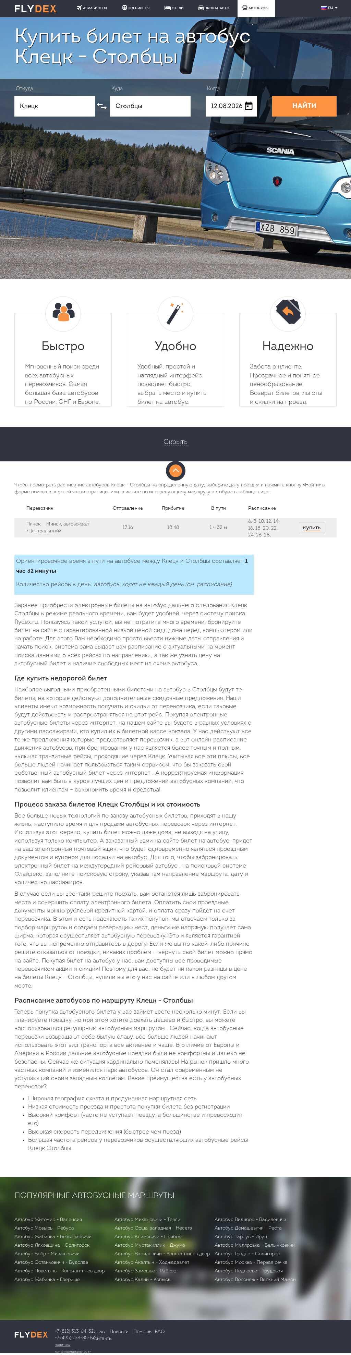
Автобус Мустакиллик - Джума (149, 1245)
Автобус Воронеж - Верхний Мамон (255, 1279)
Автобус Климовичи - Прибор (147, 1236)
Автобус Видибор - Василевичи (250, 1219)
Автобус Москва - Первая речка (251, 1262)
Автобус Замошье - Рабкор (145, 1271)
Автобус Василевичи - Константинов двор (162, 1254)
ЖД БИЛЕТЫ (135, 7)
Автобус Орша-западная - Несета (153, 1228)
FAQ (160, 1331)
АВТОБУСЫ (255, 7)
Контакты (102, 1338)
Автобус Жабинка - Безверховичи (53, 1236)
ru (330, 7)
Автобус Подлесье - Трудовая (249, 1271)
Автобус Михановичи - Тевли (147, 1219)
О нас (98, 1331)
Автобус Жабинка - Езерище (47, 1279)
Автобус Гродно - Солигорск (247, 1254)
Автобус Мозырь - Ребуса (44, 1228)
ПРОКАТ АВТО (213, 7)
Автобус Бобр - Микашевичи (47, 1254)
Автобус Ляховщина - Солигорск (51, 1245)
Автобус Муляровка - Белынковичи (255, 1245)
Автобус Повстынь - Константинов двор (59, 1271)
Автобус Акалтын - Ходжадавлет (151, 1262)
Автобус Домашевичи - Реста (248, 1228)
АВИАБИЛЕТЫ (92, 7)
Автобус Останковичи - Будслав (51, 1262)
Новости (119, 1331)
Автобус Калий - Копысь (142, 1279)
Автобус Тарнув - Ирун (241, 1236)
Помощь (142, 1331)
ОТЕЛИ (174, 8)
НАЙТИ (304, 106)
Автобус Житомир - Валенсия (48, 1219)
